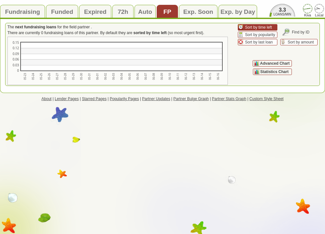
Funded (62, 12)
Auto (145, 12)
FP (167, 12)
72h (123, 12)
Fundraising (22, 12)
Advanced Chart (275, 63)
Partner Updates (156, 99)
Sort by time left (258, 27)
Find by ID (301, 32)
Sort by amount (301, 42)
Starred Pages (94, 99)
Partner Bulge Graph (191, 99)
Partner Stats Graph (229, 99)
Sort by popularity (260, 35)
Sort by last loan (259, 42)
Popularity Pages (124, 99)
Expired (95, 12)
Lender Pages (67, 99)
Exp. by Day (237, 12)
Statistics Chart (275, 72)
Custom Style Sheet (266, 99)
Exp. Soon (198, 12)
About (46, 99)
